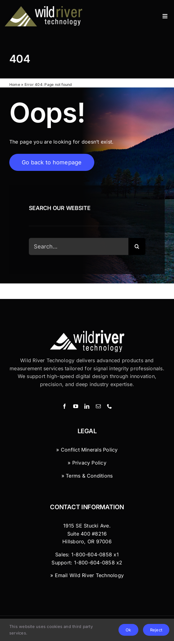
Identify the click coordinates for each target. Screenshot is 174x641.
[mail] (98, 406)
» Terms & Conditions (87, 476)
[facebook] (64, 406)
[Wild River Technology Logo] (87, 332)
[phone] (109, 406)
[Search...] (78, 246)
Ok (128, 629)
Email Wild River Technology (89, 575)
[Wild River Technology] (44, 9)
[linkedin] (86, 406)
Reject (156, 629)
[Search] (136, 246)
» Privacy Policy (87, 463)
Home (14, 84)
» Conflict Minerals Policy (87, 450)
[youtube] (75, 406)
